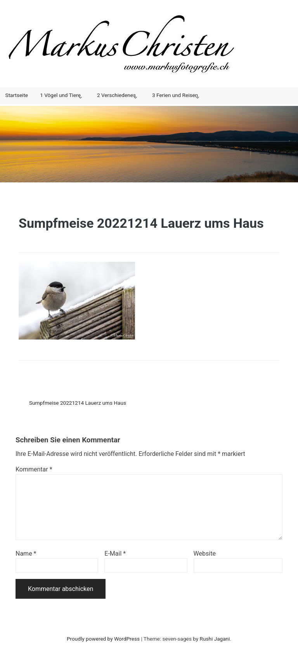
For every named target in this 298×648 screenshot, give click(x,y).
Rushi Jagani (215, 639)
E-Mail (115, 553)
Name (26, 553)
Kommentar (34, 469)
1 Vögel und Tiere (60, 95)
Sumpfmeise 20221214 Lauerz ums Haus (77, 403)
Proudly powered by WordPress (103, 639)
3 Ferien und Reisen (175, 95)
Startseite (16, 95)
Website (205, 553)
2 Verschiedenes (116, 95)
